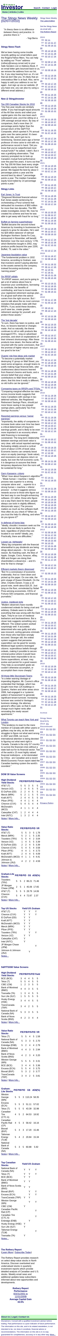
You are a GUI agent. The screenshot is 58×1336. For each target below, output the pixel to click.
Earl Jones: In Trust (10, 194)
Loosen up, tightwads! (11, 542)
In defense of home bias (13, 523)
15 (52, 78)
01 (46, 45)
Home (5, 12)
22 (55, 45)
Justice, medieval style (12, 602)
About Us (5, 1317)
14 (49, 43)
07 (46, 43)
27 (55, 43)
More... (53, 1335)
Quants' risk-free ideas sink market (18, 356)
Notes (4, 818)
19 (52, 51)
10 (49, 51)
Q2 (50, 729)
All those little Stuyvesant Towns (16, 676)
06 (46, 122)
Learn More (7, 1252)
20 (52, 86)
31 (41, 59)
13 (49, 86)
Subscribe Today (23, 1252)
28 (55, 54)
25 (55, 51)
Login (54, 8)
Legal (14, 1317)
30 (41, 48)
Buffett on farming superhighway (16, 222)
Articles (13, 12)
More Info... (14, 818)
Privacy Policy (46, 803)
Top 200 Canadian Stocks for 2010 (18, 104)
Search (37, 8)
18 (52, 119)
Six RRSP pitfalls (9, 276)
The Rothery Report (48, 32)
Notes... (5, 956)
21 (52, 43)
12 (49, 76)
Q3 (54, 729)
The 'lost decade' (9, 320)
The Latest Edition (47, 21)
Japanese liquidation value (14, 255)
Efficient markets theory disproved (17, 569)
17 (52, 56)
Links (21, 12)
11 (49, 40)
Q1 (47, 724)
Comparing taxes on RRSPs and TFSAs (20, 389)
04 (46, 40)
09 (49, 45)
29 (41, 81)
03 (46, 56)
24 (55, 56)
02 (46, 89)
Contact (46, 8)
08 (49, 111)
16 (52, 45)
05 (46, 51)
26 (55, 76)
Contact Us (24, 1317)
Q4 (41, 732)
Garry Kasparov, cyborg (12, 473)
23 (55, 89)
